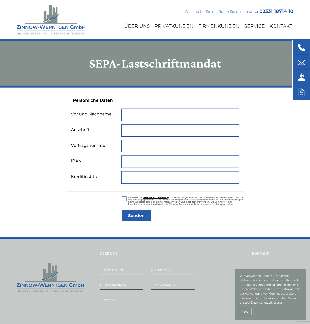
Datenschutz (113, 270)
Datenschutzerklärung (156, 197)
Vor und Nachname (91, 114)
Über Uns (137, 26)
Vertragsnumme (88, 145)
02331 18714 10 (276, 11)
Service (254, 26)
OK (245, 312)
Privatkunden (174, 26)
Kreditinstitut (85, 176)
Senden (136, 215)
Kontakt (280, 26)
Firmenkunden (218, 26)
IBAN (76, 161)
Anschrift (80, 130)
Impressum (163, 270)
